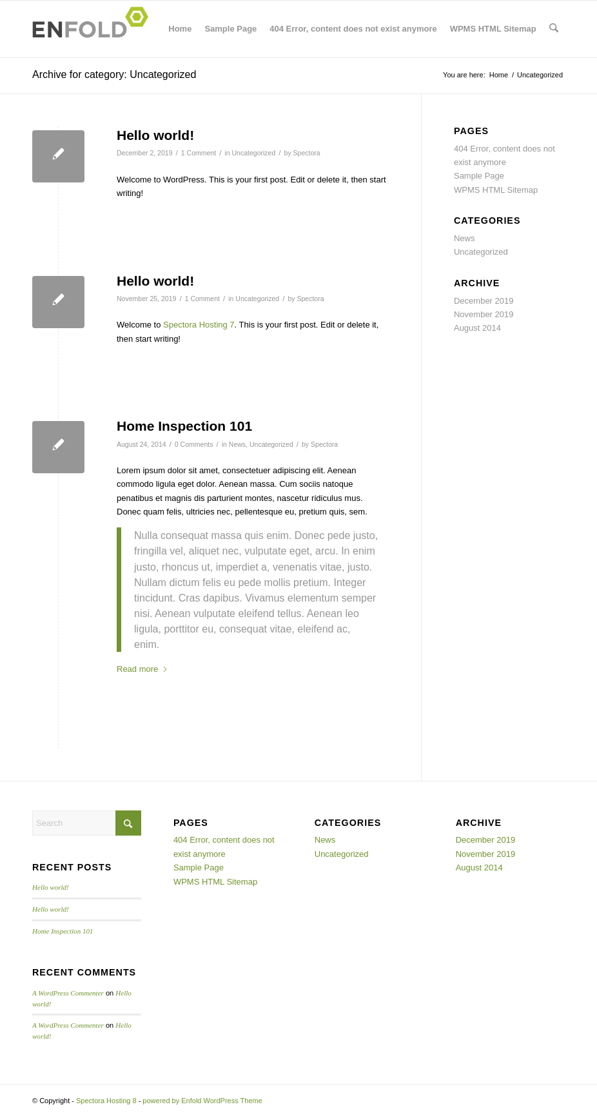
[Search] (554, 29)
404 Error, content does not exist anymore (353, 29)
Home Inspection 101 (184, 425)
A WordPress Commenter (68, 993)
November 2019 (484, 314)
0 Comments (194, 444)
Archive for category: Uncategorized (114, 74)
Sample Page (231, 29)
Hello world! (155, 135)
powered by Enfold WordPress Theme (202, 1100)
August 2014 (477, 328)
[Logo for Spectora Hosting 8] (94, 29)
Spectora (306, 153)
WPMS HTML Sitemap (494, 29)
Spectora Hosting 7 (199, 324)
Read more (142, 669)
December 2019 (484, 301)
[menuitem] (554, 29)
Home (180, 29)
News (237, 444)
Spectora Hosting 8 (106, 1100)
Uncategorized (253, 153)
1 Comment (198, 153)
